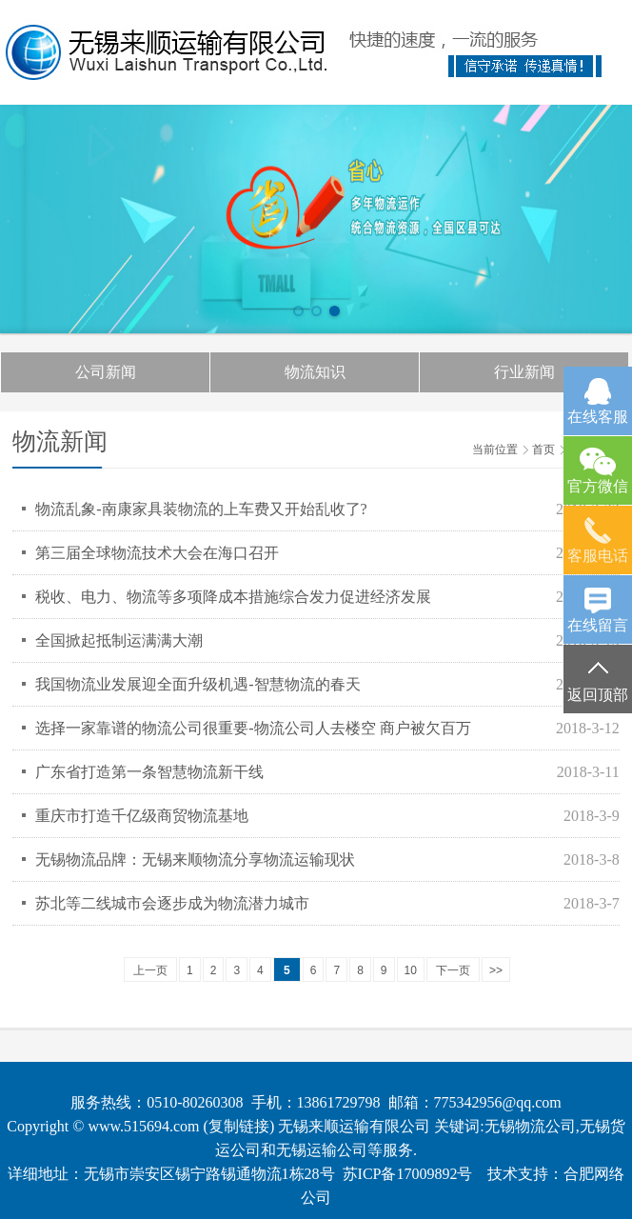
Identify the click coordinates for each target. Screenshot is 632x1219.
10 (411, 970)
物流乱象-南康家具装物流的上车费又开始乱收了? (200, 509)
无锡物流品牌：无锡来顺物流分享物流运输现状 (195, 859)
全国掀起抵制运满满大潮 (119, 640)
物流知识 (315, 372)
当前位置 (495, 449)
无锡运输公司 (321, 1150)
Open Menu (596, 43)
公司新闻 (105, 372)
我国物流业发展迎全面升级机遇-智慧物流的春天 (197, 684)
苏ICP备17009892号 (408, 1174)
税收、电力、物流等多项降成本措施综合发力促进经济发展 (233, 597)
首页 (543, 449)
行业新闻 (524, 372)
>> (496, 970)
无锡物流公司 (530, 1126)
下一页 (453, 970)
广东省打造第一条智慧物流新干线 (149, 772)
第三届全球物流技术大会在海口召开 (157, 553)
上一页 (150, 970)
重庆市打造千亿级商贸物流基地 (141, 816)
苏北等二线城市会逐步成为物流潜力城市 (172, 903)
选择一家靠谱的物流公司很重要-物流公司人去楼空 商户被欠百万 (252, 728)
